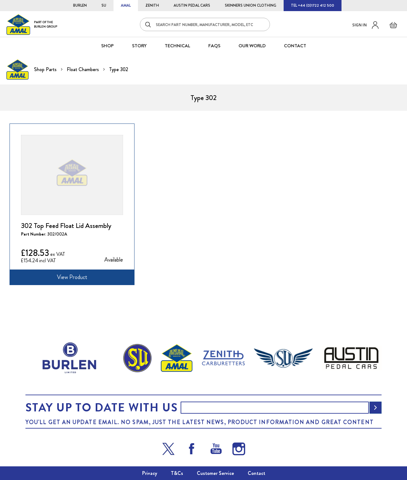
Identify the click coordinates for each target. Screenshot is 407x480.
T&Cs (177, 473)
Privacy (149, 473)
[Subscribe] (375, 408)
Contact (256, 473)
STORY (139, 45)
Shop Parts (46, 69)
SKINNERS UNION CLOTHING (250, 5)
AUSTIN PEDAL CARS (192, 5)
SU (103, 5)
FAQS (214, 45)
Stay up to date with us (101, 408)
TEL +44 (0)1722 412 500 (312, 5)
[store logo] (31, 24)
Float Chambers (83, 69)
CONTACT (295, 45)
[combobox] (205, 24)
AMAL (126, 5)
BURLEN (80, 5)
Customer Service (215, 473)
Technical (177, 45)
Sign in (359, 25)
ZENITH (152, 5)
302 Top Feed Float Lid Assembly (66, 225)
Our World (252, 45)
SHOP (107, 45)
